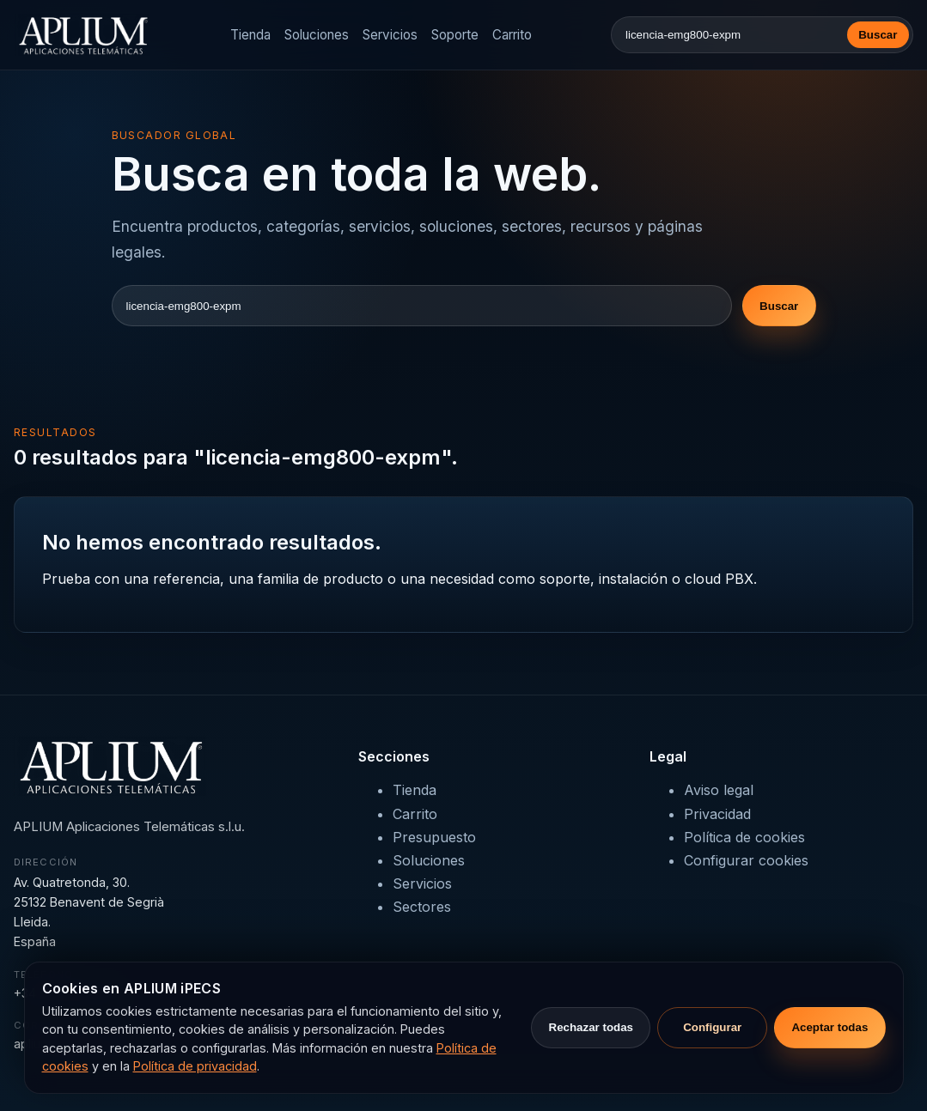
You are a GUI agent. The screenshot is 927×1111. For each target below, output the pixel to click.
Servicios (390, 35)
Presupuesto (434, 837)
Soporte (455, 35)
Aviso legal (718, 789)
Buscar (877, 34)
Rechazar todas (591, 1027)
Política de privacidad (195, 1066)
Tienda (250, 35)
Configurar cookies (746, 860)
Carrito (512, 35)
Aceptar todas (829, 1027)
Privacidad (717, 814)
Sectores (422, 906)
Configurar (712, 1027)
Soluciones (316, 35)
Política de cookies (744, 837)
